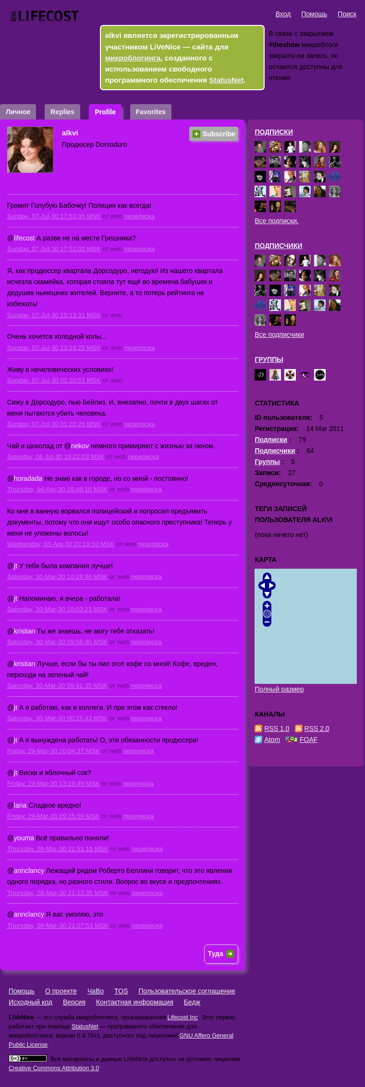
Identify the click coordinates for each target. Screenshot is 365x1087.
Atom (272, 739)
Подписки (274, 132)
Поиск (347, 14)
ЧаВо (95, 991)
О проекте (61, 991)
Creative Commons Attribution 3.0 (54, 1068)
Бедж (192, 1002)
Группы (269, 359)
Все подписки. (276, 221)
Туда (215, 953)
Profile (105, 112)
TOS (121, 991)
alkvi (70, 133)
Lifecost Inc (182, 1017)
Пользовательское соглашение (186, 991)
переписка (139, 216)
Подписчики (278, 246)
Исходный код (30, 1002)
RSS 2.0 (316, 728)
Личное (18, 112)
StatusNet (226, 80)
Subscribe (219, 134)
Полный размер (279, 689)
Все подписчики (279, 334)
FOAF (308, 739)
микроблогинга (133, 58)
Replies (62, 112)
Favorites (151, 112)
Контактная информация (134, 1002)
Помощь (314, 14)
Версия (74, 1002)
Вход (283, 14)
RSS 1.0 (276, 728)
